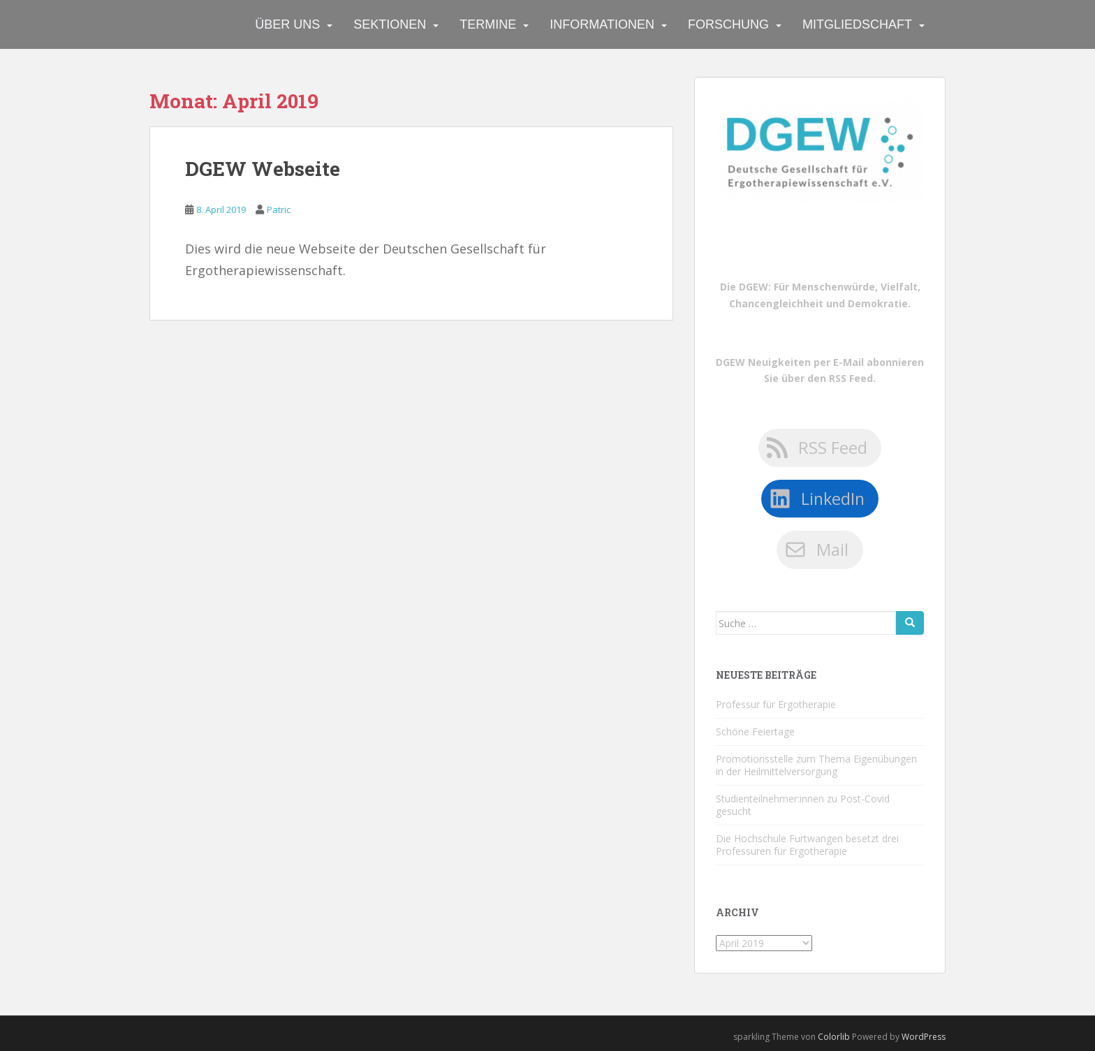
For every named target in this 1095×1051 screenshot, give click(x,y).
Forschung (728, 24)
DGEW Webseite (262, 169)
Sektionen (389, 24)
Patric (279, 209)
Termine (488, 24)
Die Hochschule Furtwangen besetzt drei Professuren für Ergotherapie (807, 845)
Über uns (287, 24)
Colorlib (834, 1037)
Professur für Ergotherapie (776, 704)
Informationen (602, 24)
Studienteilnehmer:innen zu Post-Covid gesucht (803, 805)
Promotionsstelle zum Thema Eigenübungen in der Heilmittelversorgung (816, 765)
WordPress (924, 1037)
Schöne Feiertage (755, 731)
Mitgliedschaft (857, 24)
